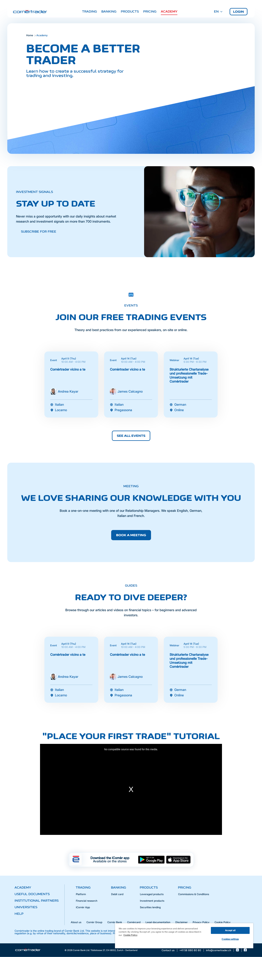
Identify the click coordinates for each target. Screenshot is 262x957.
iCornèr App (83, 907)
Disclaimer (181, 922)
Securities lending (150, 907)
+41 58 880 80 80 (190, 950)
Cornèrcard (133, 922)
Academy (169, 11)
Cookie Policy (223, 922)
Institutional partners (37, 900)
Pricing (149, 11)
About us (76, 922)
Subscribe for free (38, 231)
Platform (81, 894)
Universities (26, 907)
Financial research (86, 900)
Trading (89, 11)
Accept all (230, 930)
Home (29, 35)
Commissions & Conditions (193, 894)
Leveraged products (152, 894)
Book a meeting (131, 535)
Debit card (117, 894)
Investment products (152, 900)
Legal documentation (158, 922)
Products (130, 11)
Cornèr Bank (114, 922)
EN (218, 11)
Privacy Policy (201, 922)
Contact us (168, 950)
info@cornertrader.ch (218, 950)
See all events (131, 436)
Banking (108, 11)
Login (238, 11)
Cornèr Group (94, 922)
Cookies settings (230, 939)
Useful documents (32, 894)
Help (19, 913)
